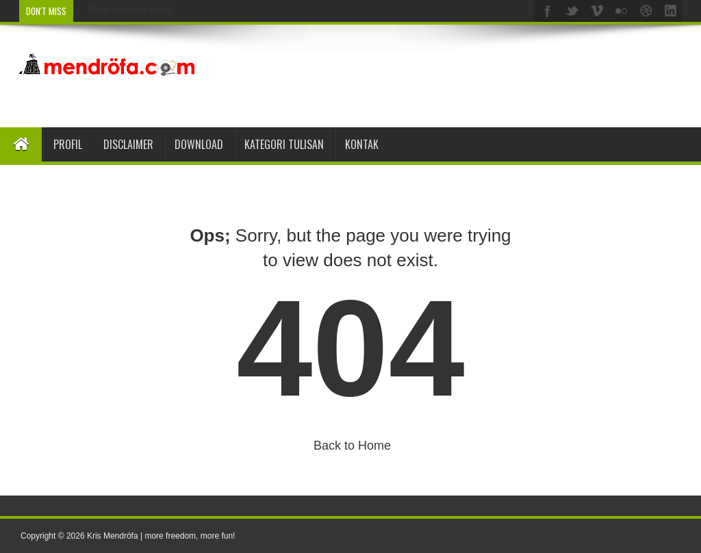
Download (199, 144)
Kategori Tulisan (284, 144)
